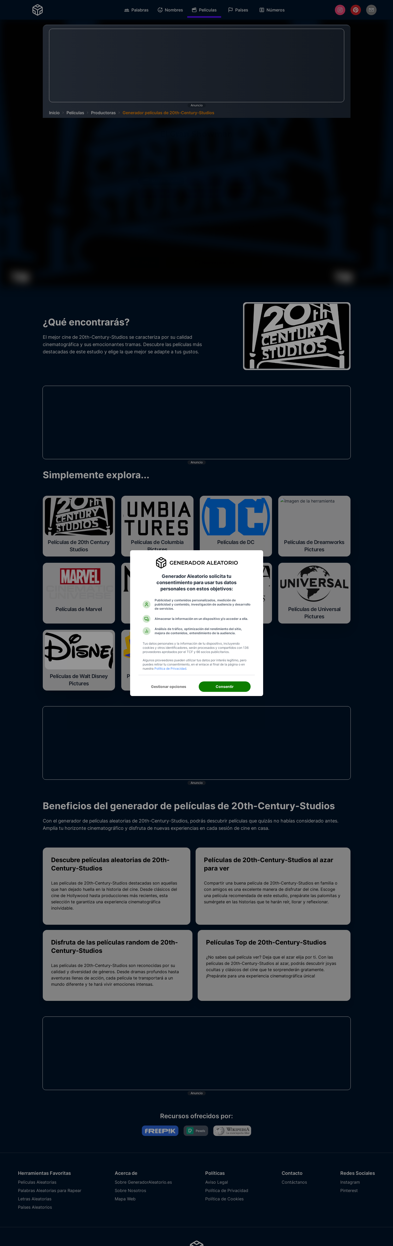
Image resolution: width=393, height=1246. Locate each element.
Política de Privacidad (170, 668)
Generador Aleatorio (204, 563)
